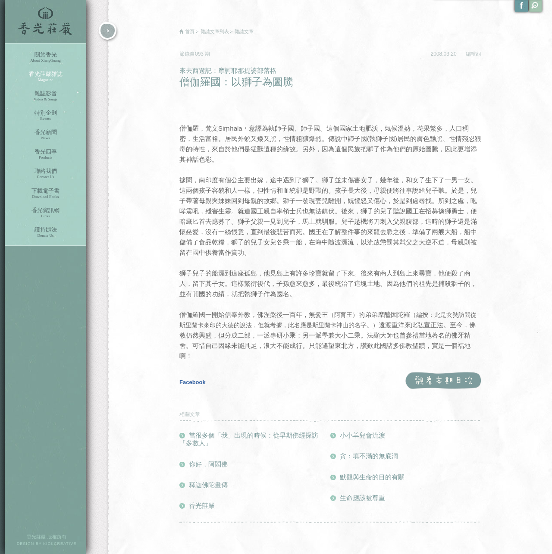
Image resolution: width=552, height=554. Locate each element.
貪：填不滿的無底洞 (369, 456)
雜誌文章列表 (215, 31)
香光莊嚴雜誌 (45, 76)
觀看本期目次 (443, 381)
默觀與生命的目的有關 (372, 477)
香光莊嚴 (45, 21)
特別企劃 (45, 115)
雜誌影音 (45, 96)
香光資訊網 (45, 213)
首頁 (189, 31)
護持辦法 (45, 232)
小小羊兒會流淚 (362, 435)
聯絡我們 (45, 173)
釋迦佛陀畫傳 (208, 484)
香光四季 (45, 154)
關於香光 (45, 57)
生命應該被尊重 (362, 497)
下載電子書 (45, 193)
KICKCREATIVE (59, 543)
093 (200, 54)
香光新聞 (45, 135)
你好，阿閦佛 (208, 464)
